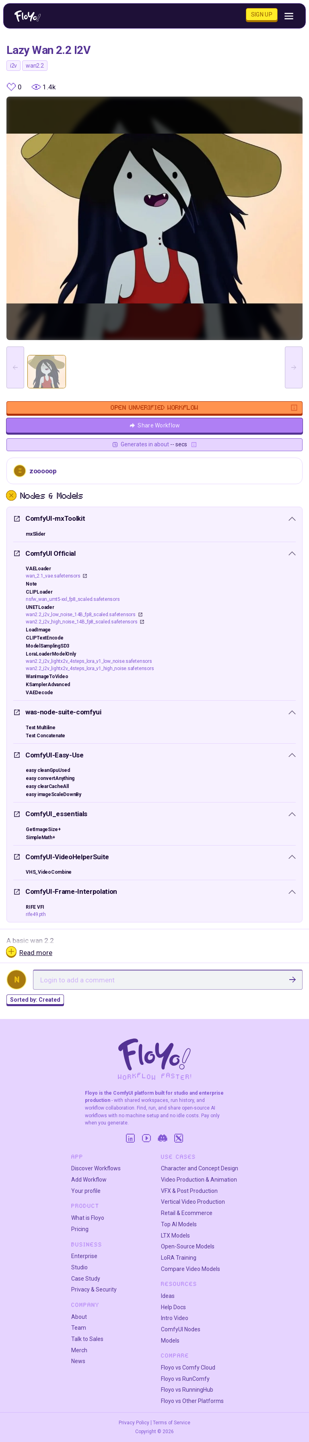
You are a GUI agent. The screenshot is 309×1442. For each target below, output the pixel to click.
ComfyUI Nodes (180, 1329)
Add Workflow (89, 1179)
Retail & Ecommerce (186, 1213)
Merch (79, 1350)
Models (170, 1340)
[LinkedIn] (130, 1138)
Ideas (168, 1296)
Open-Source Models (187, 1246)
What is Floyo (87, 1218)
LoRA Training (178, 1257)
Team (78, 1327)
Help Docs (173, 1307)
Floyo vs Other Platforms (192, 1401)
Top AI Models (179, 1224)
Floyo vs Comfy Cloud (188, 1367)
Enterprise (84, 1256)
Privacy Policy (134, 1422)
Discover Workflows (96, 1168)
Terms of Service (171, 1422)
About (79, 1317)
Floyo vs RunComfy (185, 1379)
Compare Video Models (190, 1269)
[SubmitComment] (292, 979)
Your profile (86, 1191)
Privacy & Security (94, 1289)
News (78, 1361)
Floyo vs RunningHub (187, 1389)
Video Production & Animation (199, 1179)
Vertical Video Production (193, 1202)
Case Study (85, 1278)
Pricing (80, 1229)
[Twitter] (178, 1138)
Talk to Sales (87, 1339)
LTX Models (175, 1235)
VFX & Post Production (189, 1191)
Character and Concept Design (199, 1168)
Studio (79, 1267)
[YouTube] (146, 1138)
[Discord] (162, 1138)
